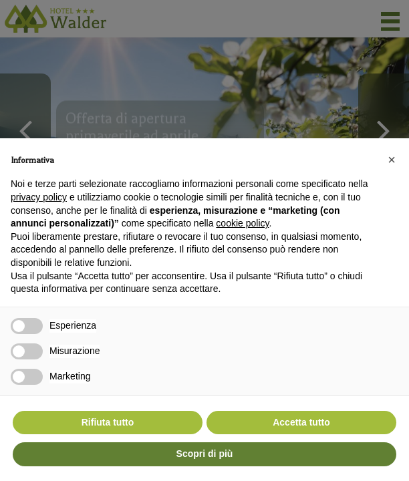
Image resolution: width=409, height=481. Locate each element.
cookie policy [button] (242, 223)
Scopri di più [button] (204, 453)
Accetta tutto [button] (301, 422)
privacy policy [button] (39, 197)
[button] (391, 159)
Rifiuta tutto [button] (108, 422)
